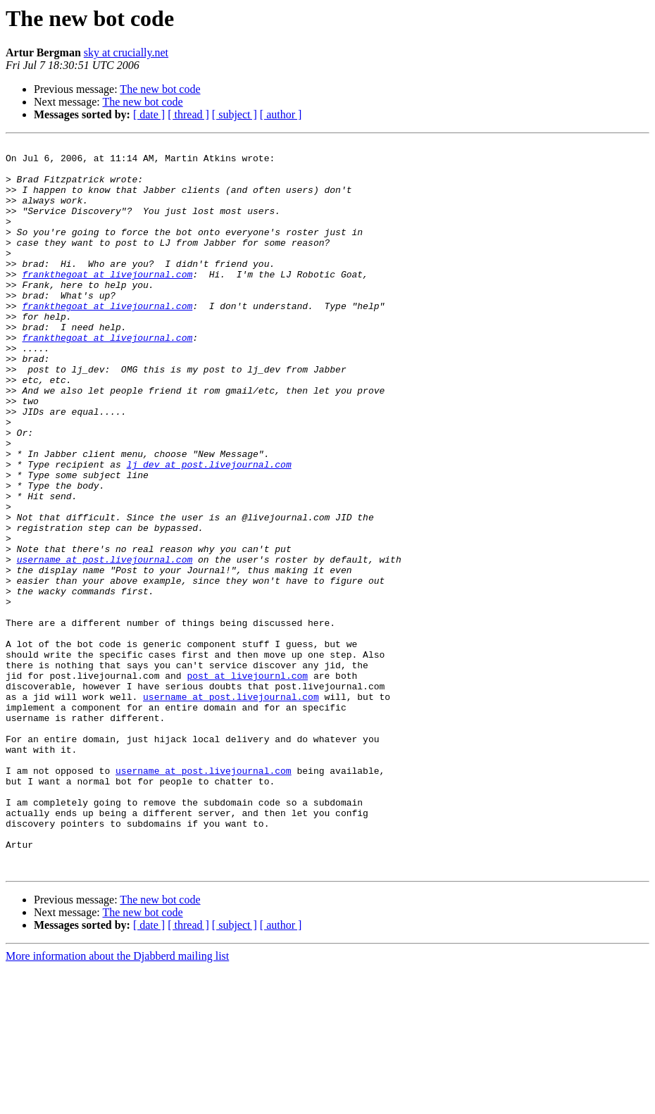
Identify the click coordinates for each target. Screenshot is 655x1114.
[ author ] (281, 114)
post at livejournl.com (247, 783)
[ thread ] (188, 114)
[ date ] (149, 114)
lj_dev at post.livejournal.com (209, 529)
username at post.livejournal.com (105, 643)
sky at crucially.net (126, 52)
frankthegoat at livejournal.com (107, 301)
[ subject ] (234, 114)
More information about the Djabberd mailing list (117, 1102)
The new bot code (160, 89)
